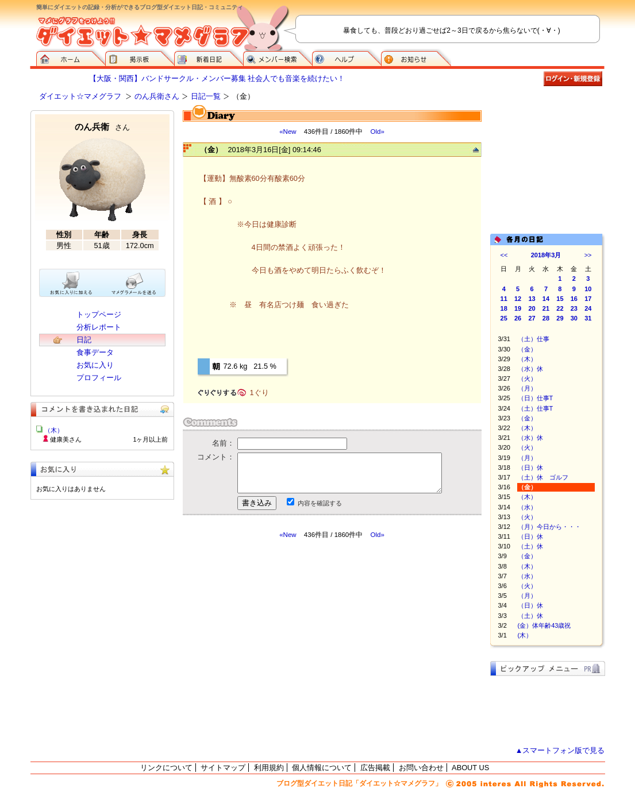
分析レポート (98, 327)
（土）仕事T (535, 408)
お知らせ (416, 57)
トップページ (98, 314)
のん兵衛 (102, 127)
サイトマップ (223, 767)
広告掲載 (375, 767)
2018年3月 (546, 255)
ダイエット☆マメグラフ (80, 96)
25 (504, 318)
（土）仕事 (533, 338)
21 (545, 308)
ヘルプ (346, 57)
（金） (527, 349)
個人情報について (322, 767)
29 (559, 318)
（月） (527, 388)
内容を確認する (320, 503)
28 (545, 318)
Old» (377, 131)
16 (574, 298)
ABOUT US (470, 767)
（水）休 (530, 368)
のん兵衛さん (156, 96)
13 (531, 298)
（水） (527, 507)
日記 (83, 339)
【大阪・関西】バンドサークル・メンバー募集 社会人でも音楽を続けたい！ (217, 78)
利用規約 (269, 767)
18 (504, 308)
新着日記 (208, 57)
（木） (527, 359)
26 (517, 318)
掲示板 (139, 57)
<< (504, 255)
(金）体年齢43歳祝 (544, 625)
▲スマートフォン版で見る (560, 750)
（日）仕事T (535, 398)
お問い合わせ (421, 767)
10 (587, 288)
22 (559, 308)
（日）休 (530, 467)
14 (545, 298)
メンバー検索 (277, 57)
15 (559, 298)
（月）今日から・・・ (549, 526)
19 (517, 308)
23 (574, 308)
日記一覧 (206, 96)
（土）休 (530, 546)
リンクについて (166, 767)
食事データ (95, 352)
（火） (527, 378)
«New (287, 131)
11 (504, 298)
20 (531, 308)
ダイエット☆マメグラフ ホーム (70, 57)
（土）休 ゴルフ (543, 477)
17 (587, 298)
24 (587, 308)
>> (588, 255)
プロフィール (98, 377)
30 (574, 318)
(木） (525, 635)
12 (517, 298)
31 (587, 318)
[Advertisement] (290, 642)
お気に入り (95, 365)
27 (531, 318)
